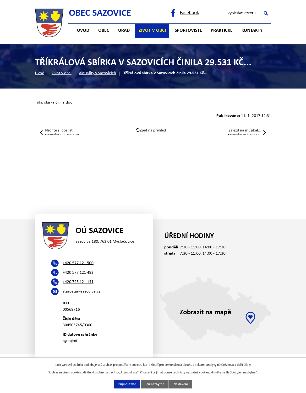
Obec (103, 30)
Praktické (222, 30)
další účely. (244, 365)
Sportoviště (188, 30)
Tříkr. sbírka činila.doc (53, 102)
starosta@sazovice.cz (81, 291)
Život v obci (61, 73)
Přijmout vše (127, 384)
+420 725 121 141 (78, 282)
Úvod (39, 73)
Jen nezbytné (154, 384)
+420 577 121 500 (78, 263)
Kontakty (251, 30)
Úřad (124, 30)
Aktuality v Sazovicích (97, 73)
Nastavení (181, 384)
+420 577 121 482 (78, 272)
